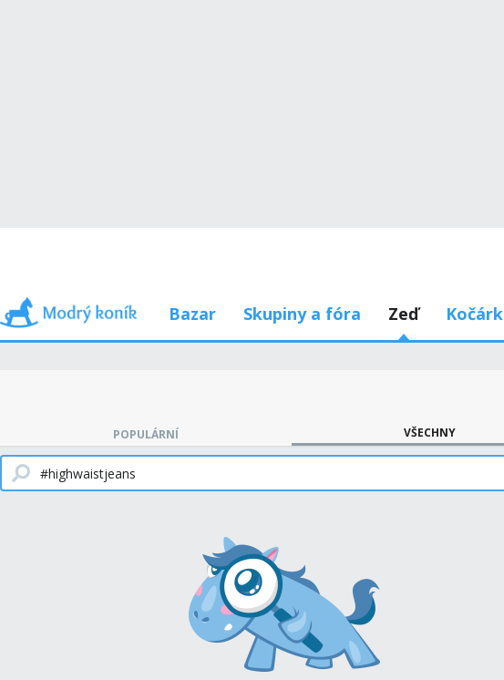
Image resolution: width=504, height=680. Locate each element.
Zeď (403, 314)
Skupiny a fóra (302, 314)
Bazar (192, 314)
